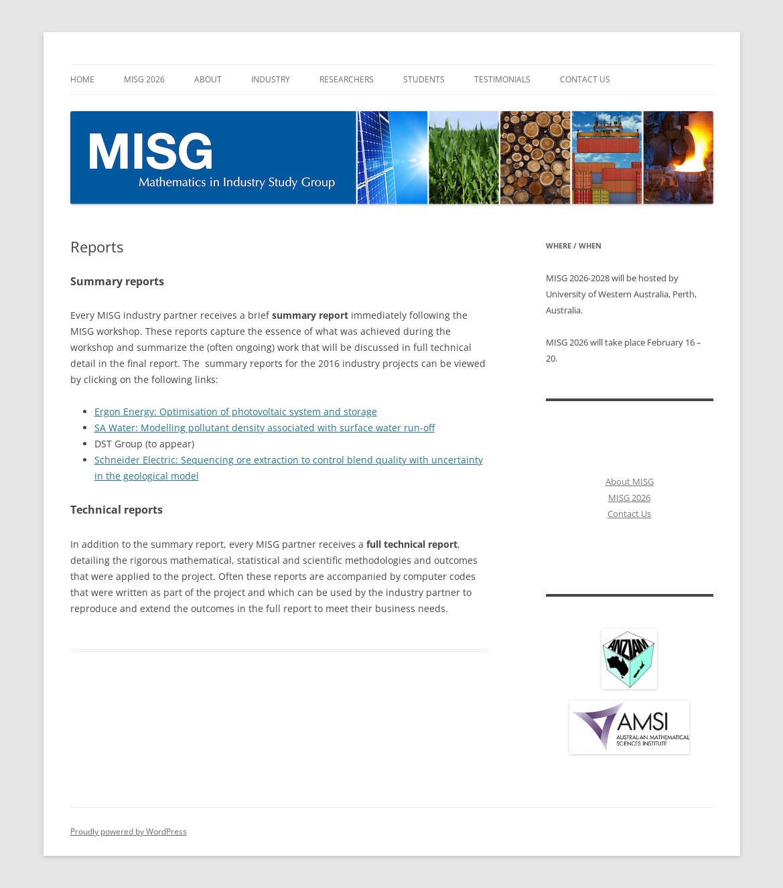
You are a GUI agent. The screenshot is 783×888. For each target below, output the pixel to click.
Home (82, 79)
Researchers (346, 79)
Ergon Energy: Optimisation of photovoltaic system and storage (235, 411)
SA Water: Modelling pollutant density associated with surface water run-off (264, 427)
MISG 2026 (144, 79)
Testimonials (502, 79)
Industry (270, 79)
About (208, 79)
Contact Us (585, 79)
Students (424, 79)
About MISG (630, 481)
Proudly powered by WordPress (128, 831)
